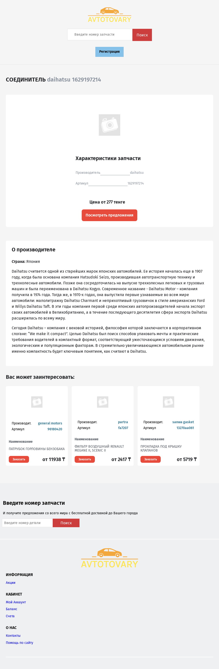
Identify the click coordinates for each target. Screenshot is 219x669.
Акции (10, 583)
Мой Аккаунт (16, 602)
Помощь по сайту (19, 643)
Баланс (11, 609)
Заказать (19, 459)
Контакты (13, 636)
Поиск (142, 35)
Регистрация (109, 52)
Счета (10, 616)
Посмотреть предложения (109, 215)
